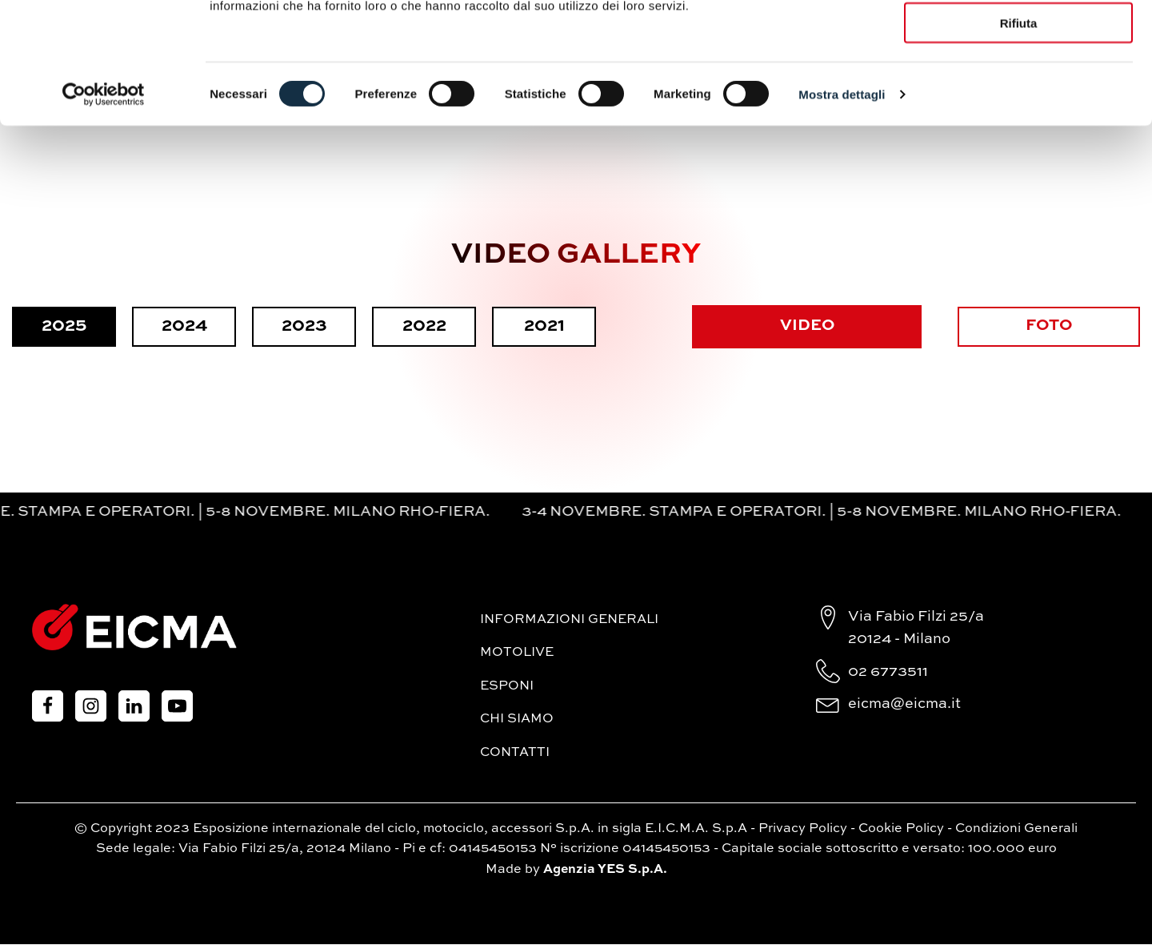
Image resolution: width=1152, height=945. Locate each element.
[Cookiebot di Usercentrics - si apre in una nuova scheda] (104, 205)
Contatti (515, 753)
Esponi (507, 687)
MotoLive (517, 653)
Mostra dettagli (841, 204)
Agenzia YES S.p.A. (605, 870)
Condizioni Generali (1016, 828)
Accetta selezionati (1018, 87)
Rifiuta (1019, 134)
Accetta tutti (1019, 39)
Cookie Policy (901, 828)
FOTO (1050, 327)
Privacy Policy (802, 828)
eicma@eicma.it (904, 705)
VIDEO (806, 327)
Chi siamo (517, 720)
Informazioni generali (569, 619)
